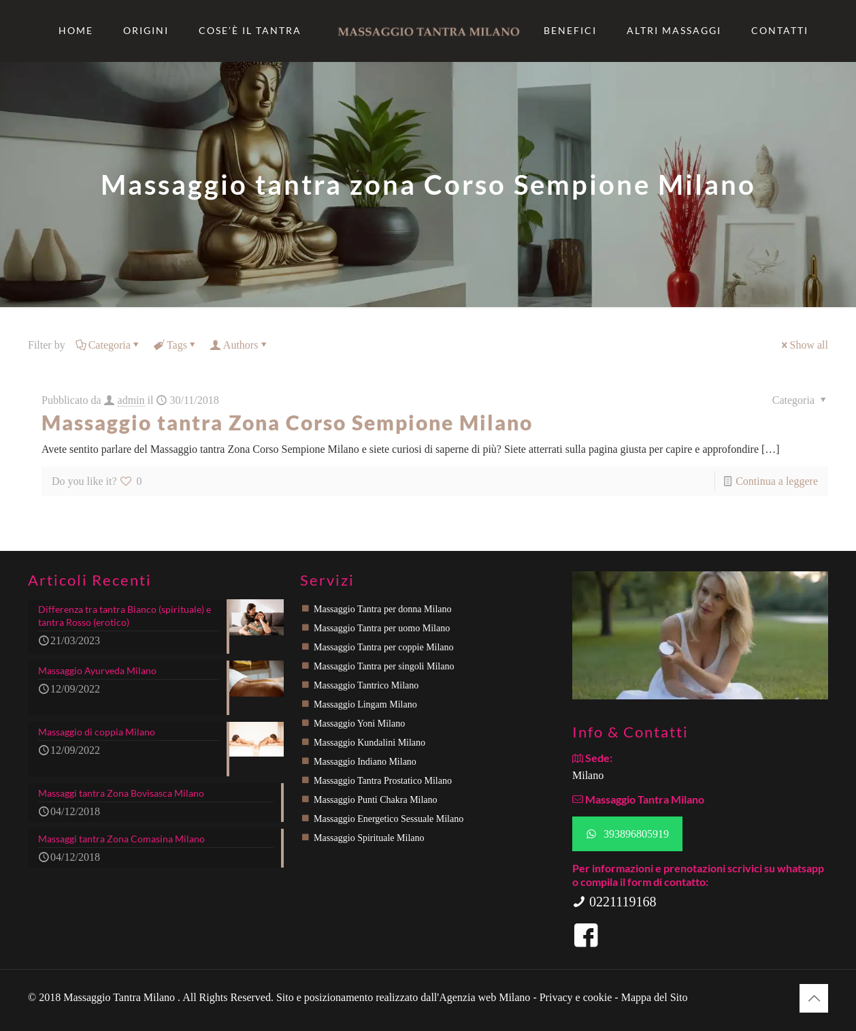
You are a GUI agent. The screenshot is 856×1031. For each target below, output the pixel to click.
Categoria (109, 345)
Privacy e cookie (577, 997)
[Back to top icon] (814, 998)
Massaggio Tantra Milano (120, 997)
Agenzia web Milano (484, 997)
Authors (239, 345)
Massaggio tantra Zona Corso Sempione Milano (287, 422)
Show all (803, 345)
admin (131, 400)
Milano (588, 775)
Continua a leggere (777, 481)
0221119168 (614, 901)
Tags (176, 345)
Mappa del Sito (654, 997)
